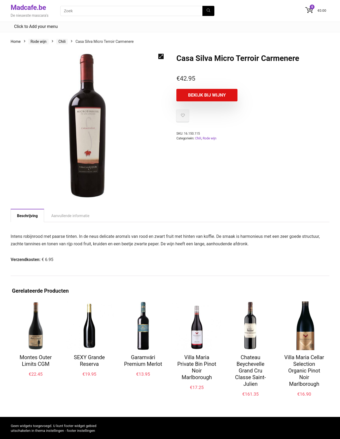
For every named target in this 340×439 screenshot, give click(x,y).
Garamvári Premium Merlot (143, 360)
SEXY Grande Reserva (89, 360)
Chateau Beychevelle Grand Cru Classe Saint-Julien (250, 370)
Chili (62, 41)
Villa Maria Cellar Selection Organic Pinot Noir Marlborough (304, 370)
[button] (161, 56)
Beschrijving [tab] (27, 216)
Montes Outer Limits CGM (36, 360)
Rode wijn (38, 41)
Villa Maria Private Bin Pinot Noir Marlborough (196, 367)
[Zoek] (208, 11)
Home (16, 41)
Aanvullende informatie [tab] (70, 216)
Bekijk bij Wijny (207, 95)
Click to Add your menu (36, 26)
